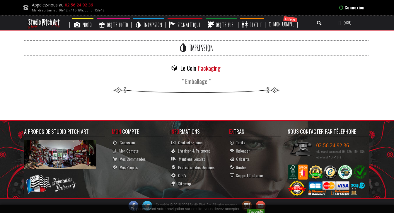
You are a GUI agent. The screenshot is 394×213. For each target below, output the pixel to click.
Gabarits (240, 159)
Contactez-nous (186, 142)
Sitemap (181, 183)
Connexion (351, 7)
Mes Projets (125, 167)
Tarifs (237, 142)
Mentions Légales (188, 159)
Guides (238, 167)
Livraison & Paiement (190, 151)
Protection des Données (192, 167)
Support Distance (246, 175)
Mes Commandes (129, 159)
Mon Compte (126, 151)
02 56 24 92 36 (79, 5)
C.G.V (178, 175)
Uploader (240, 151)
